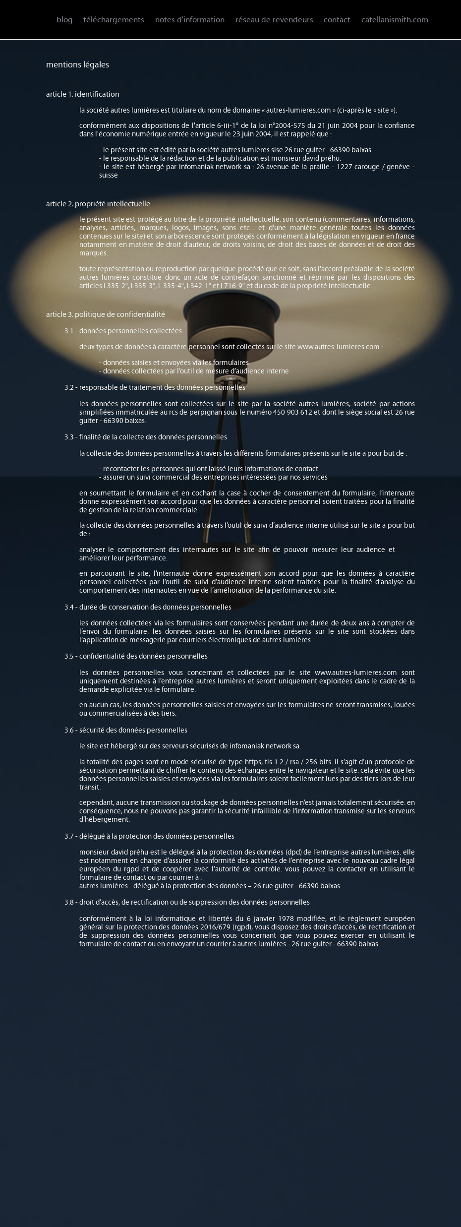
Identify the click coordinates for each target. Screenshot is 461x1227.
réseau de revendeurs (274, 20)
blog (65, 20)
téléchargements (113, 20)
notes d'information (190, 20)
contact (337, 20)
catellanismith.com (394, 20)
